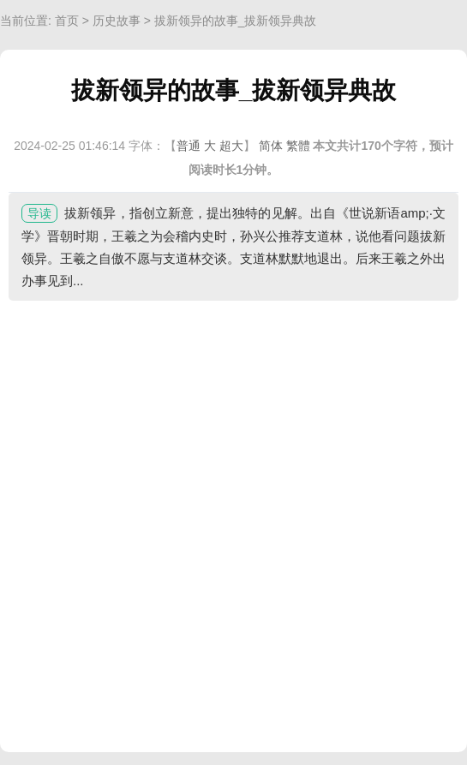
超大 (231, 145)
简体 (271, 145)
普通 (189, 145)
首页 (67, 20)
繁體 (298, 145)
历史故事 (117, 20)
